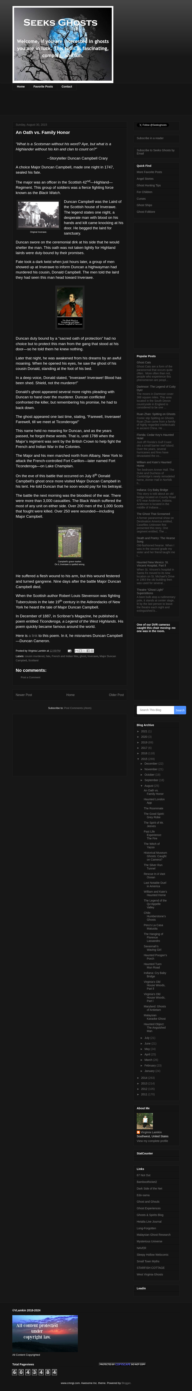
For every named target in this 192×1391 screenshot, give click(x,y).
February (150, 1065)
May (147, 1049)
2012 (144, 1088)
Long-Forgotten (146, 1228)
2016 (144, 753)
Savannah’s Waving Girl (152, 948)
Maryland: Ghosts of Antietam (155, 1008)
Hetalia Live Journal (149, 1221)
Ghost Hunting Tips (149, 185)
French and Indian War (65, 656)
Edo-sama (143, 1195)
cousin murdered (35, 656)
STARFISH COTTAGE (151, 1267)
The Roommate (153, 808)
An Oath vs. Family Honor (154, 792)
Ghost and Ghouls (148, 1201)
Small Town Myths (148, 1261)
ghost (83, 656)
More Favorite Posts (149, 172)
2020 (144, 736)
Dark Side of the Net (149, 1188)
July (147, 1037)
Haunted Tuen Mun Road (153, 965)
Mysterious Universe (149, 1241)
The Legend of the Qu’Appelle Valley (155, 904)
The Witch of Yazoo (152, 845)
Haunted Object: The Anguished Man (155, 1028)
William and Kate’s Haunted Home (155, 893)
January (149, 1071)
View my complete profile (152, 1141)
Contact (67, 86)
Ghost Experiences (149, 1208)
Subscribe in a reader (150, 138)
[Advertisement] (86, 105)
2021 (144, 731)
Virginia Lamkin (151, 1132)
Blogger (126, 1383)
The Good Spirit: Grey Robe (154, 815)
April (147, 1054)
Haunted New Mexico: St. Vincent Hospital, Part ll (153, 564)
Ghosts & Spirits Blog (150, 1215)
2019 (144, 742)
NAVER (141, 1248)
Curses (141, 198)
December (151, 763)
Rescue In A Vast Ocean (154, 875)
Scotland (33, 660)
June (147, 1043)
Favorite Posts (43, 86)
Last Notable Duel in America (155, 884)
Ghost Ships (144, 205)
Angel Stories (145, 178)
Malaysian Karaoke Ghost (155, 1017)
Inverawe (93, 656)
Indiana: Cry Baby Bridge (152, 489)
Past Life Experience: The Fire (153, 835)
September (151, 780)
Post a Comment (30, 677)
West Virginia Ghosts (150, 1274)
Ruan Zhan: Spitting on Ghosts (156, 414)
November (151, 769)
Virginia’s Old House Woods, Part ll (154, 985)
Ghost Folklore (146, 211)
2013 (144, 1083)
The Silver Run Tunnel (153, 866)
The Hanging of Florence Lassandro (153, 937)
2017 (144, 747)
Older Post (116, 695)
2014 (144, 1077)
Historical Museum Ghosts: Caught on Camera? (155, 856)
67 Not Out (143, 1175)
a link (33, 635)
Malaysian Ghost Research (154, 1234)
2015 (144, 759)
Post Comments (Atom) (77, 708)
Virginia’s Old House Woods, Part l (154, 997)
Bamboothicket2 (147, 1181)
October (149, 774)
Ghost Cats (144, 362)
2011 (144, 1094)
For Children (144, 192)
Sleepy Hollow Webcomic (153, 1254)
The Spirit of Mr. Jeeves (154, 824)
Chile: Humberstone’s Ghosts (155, 916)
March (148, 1059)
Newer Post (24, 695)
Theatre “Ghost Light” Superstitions (150, 591)
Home (21, 86)
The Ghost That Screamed (153, 513)
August (149, 785)
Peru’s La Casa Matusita (153, 927)
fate (48, 656)
